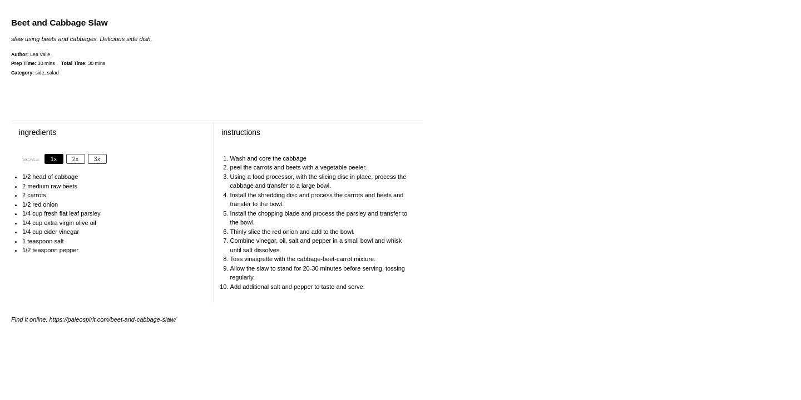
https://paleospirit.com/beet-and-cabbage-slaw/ (113, 319)
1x (54, 159)
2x (75, 159)
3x (97, 159)
